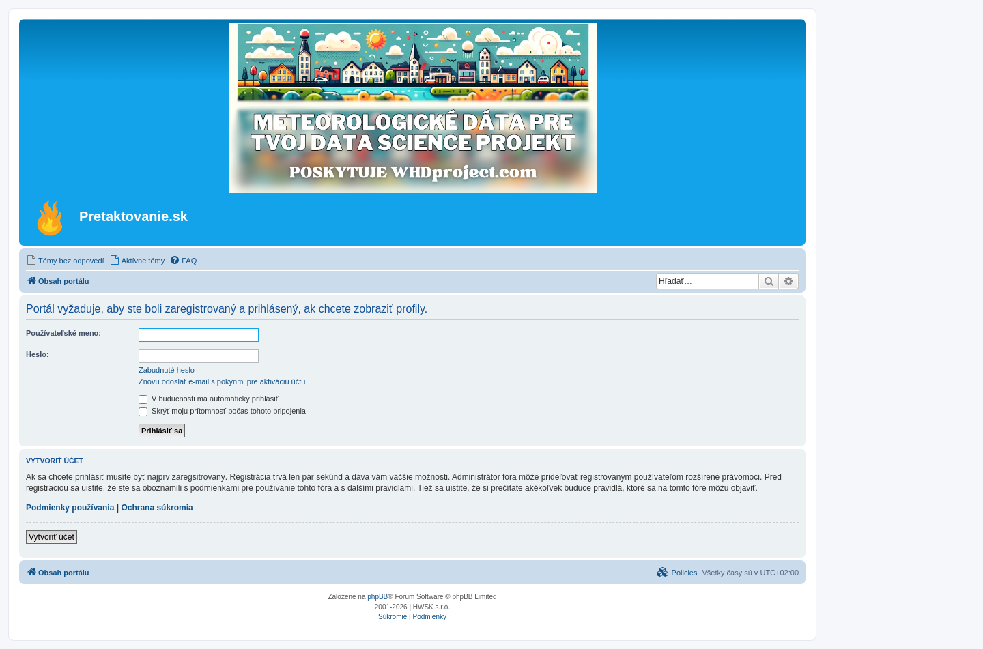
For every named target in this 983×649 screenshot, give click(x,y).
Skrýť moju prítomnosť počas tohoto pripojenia (222, 411)
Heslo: (37, 354)
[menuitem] (65, 261)
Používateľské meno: (63, 333)
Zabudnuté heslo (167, 370)
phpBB (377, 597)
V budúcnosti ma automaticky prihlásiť (209, 398)
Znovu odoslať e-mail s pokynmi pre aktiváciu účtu (222, 381)
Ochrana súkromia (157, 508)
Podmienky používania (70, 508)
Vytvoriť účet (51, 537)
